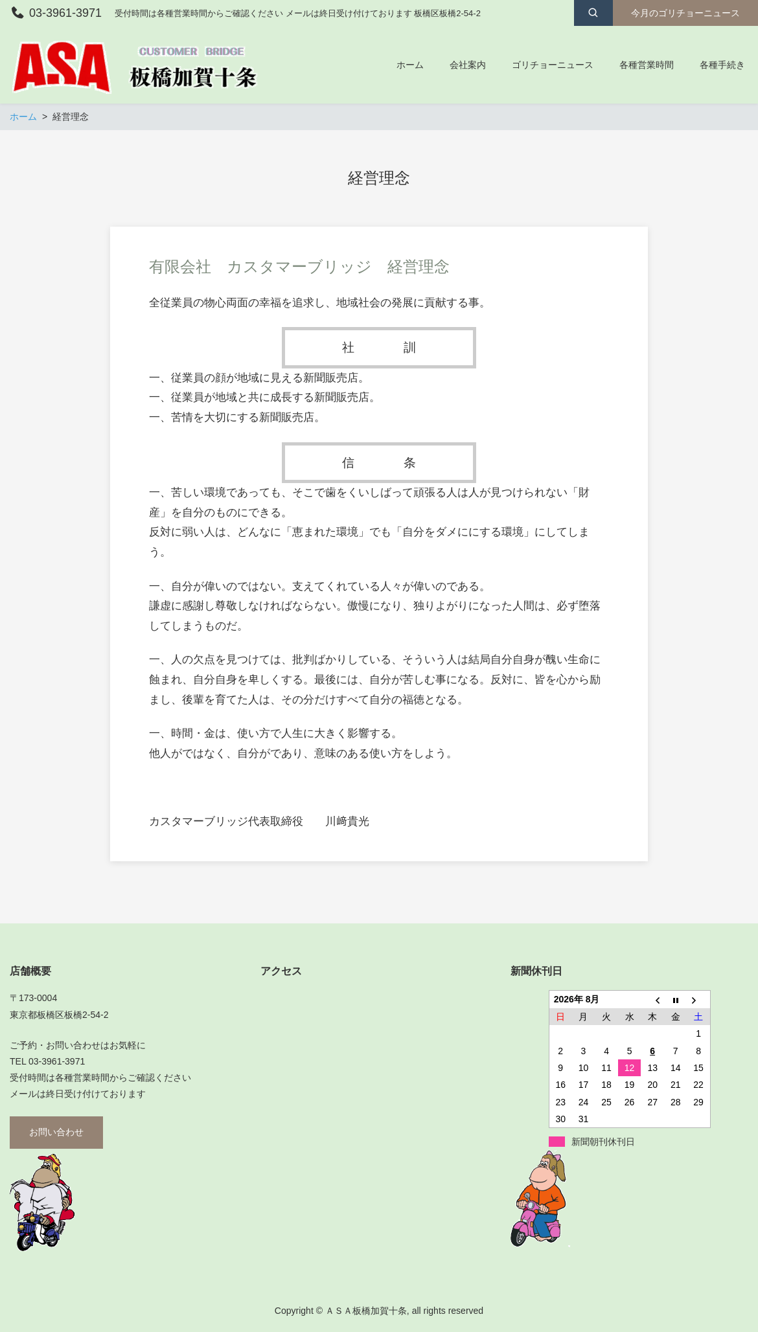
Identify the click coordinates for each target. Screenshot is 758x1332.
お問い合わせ (56, 1132)
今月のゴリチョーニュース (685, 13)
